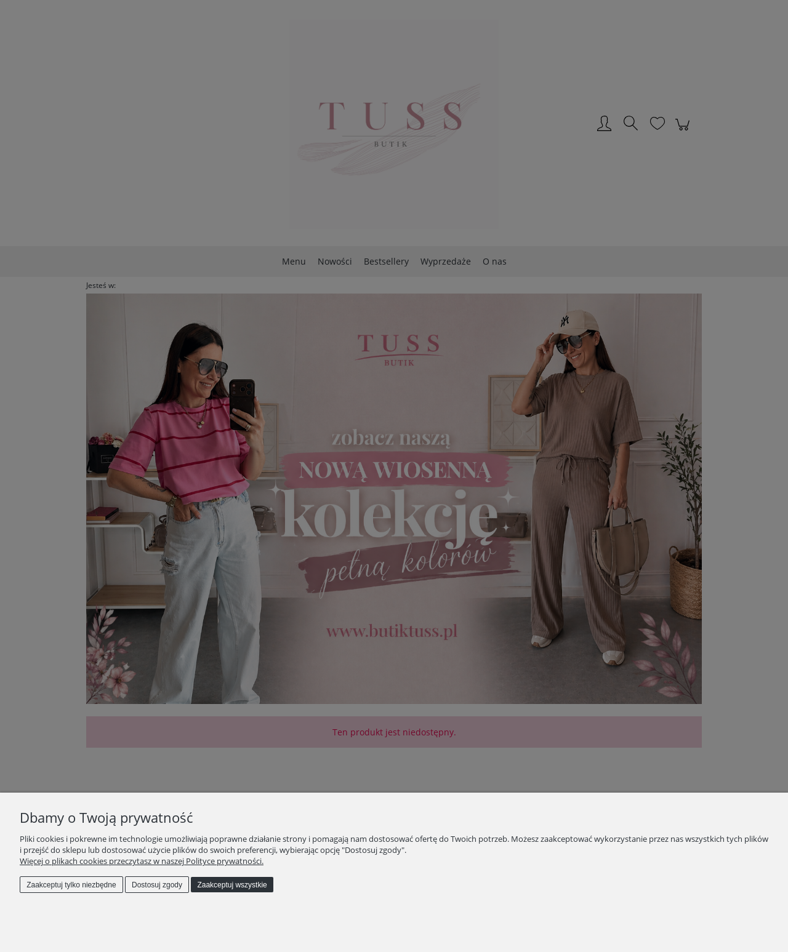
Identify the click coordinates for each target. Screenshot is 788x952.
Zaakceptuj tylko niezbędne (71, 885)
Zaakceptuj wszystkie (232, 885)
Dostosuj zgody (157, 885)
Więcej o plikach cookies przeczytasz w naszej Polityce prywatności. (141, 860)
